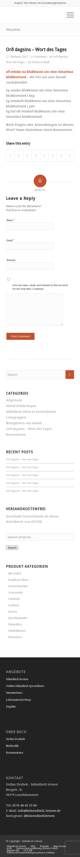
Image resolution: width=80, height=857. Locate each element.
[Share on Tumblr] (44, 156)
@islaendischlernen (39, 816)
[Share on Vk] (53, 156)
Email (10, 240)
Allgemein (14, 400)
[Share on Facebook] (10, 156)
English (11, 706)
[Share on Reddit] (61, 156)
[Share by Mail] (69, 156)
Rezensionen (16, 434)
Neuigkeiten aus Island (24, 423)
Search (12, 547)
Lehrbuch (14, 598)
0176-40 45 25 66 (24, 805)
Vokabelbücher (17, 630)
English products (18, 579)
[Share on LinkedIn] (36, 156)
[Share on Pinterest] (27, 156)
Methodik (12, 745)
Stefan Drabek (40, 62)
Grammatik (15, 592)
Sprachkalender (17, 618)
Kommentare (14, 752)
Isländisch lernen (17, 679)
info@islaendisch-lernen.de (39, 811)
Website (11, 260)
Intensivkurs (14, 692)
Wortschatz (15, 637)
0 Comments (39, 56)
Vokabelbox (15, 624)
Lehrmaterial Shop (18, 699)
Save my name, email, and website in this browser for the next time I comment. (40, 287)
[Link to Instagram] (71, 841)
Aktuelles (13, 30)
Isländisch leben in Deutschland (31, 412)
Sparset (12, 611)
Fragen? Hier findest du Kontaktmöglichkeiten (40, 3)
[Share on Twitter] (19, 156)
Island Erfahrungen (21, 406)
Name (10, 220)
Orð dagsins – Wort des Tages (36, 49)
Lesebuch (13, 605)
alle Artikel (14, 573)
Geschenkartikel (18, 586)
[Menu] (68, 15)
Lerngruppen (16, 417)
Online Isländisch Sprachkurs (25, 686)
